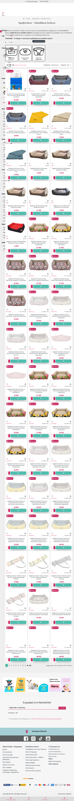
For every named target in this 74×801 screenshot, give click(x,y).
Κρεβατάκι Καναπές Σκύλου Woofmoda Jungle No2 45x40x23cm (39, 282)
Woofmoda (31, 93)
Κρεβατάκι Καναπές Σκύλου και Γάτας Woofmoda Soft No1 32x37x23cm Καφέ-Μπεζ (61, 468)
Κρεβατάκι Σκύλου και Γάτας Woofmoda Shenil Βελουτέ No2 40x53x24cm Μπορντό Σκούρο (61, 654)
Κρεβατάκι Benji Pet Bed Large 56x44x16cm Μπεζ (38, 171)
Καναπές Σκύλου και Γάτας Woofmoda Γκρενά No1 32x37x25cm (38, 98)
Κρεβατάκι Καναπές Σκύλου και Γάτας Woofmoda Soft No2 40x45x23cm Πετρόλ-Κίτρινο (16, 542)
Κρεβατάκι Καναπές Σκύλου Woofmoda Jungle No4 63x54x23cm (16, 317)
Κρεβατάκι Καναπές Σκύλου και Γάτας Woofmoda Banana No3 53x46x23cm (16, 468)
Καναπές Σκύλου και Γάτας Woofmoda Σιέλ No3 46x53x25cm (16, 134)
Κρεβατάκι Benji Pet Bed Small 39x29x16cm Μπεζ (16, 209)
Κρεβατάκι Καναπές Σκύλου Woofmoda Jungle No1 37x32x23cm (16, 282)
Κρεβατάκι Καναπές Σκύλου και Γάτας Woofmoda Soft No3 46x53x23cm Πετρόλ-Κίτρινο (38, 542)
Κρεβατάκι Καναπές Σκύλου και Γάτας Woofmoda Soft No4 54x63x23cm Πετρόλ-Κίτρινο (61, 542)
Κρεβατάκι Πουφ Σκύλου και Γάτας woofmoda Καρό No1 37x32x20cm (38, 616)
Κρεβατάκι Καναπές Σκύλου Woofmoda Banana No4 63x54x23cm (61, 245)
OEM (30, 168)
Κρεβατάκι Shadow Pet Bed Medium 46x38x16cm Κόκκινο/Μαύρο (16, 244)
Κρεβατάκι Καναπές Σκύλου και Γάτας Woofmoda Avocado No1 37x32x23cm (38, 393)
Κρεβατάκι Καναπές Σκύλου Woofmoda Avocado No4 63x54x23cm (38, 245)
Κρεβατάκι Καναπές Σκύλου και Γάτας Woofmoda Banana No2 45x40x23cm (61, 430)
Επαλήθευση (12, 713)
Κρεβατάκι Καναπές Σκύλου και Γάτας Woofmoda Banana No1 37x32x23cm (38, 430)
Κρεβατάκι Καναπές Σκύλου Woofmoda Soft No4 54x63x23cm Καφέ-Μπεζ (38, 356)
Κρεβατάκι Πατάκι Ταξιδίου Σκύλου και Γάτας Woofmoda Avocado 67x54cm (16, 580)
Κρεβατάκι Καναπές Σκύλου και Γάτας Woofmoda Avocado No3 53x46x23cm (16, 430)
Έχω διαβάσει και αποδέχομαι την (35, 719)
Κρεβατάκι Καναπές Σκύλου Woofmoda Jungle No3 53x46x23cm (61, 282)
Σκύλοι (28, 18)
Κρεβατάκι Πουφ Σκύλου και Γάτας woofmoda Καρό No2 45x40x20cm (61, 616)
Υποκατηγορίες (6, 48)
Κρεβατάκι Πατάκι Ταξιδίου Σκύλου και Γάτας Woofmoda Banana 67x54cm (38, 580)
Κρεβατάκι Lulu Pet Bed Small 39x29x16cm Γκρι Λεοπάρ (61, 209)
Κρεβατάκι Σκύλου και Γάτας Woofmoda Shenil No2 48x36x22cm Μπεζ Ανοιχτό (38, 654)
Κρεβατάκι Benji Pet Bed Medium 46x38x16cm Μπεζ (61, 171)
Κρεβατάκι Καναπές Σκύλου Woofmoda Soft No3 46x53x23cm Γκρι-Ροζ (38, 318)
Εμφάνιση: (63, 67)
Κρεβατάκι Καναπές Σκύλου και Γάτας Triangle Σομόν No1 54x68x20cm (61, 356)
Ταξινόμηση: (26, 67)
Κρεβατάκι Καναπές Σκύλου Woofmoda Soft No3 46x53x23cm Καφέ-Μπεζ (61, 318)
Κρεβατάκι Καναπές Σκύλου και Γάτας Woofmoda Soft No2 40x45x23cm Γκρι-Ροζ (38, 505)
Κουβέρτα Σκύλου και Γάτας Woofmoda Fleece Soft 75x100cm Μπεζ (61, 135)
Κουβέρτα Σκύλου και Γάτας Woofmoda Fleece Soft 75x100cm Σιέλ (16, 172)
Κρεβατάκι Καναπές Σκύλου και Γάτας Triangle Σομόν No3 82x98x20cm (16, 393)
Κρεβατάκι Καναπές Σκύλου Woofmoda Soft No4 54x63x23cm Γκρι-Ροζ (16, 356)
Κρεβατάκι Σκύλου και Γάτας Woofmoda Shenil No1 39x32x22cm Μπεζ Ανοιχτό (16, 654)
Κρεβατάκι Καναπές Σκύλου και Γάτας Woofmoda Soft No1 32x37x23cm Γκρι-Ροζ (38, 468)
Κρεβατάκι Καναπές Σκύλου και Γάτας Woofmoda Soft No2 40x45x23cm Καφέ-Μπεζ (61, 505)
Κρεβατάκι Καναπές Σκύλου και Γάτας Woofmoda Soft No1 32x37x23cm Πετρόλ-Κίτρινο (16, 505)
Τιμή (3, 36)
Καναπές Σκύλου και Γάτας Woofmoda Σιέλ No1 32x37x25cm (61, 97)
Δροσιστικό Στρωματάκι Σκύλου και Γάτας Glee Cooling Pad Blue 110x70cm (16, 98)
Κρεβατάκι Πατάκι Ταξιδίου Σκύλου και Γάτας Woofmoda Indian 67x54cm (61, 580)
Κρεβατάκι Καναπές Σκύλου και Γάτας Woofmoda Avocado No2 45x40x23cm (61, 393)
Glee (7, 93)
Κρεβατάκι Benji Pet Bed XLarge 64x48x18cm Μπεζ (38, 209)
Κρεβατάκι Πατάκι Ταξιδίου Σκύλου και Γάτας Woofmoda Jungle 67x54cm (16, 617)
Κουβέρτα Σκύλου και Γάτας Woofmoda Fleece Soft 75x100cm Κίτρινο (38, 135)
